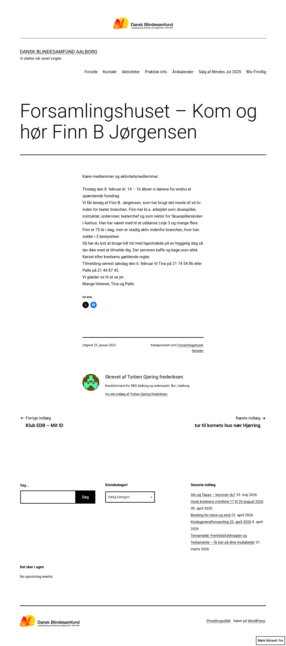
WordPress (256, 621)
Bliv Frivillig (256, 71)
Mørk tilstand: (270, 640)
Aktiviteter (131, 71)
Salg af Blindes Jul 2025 (220, 71)
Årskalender (182, 71)
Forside (91, 71)
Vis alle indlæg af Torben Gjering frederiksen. (136, 394)
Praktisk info (156, 71)
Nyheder (198, 351)
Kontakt (110, 71)
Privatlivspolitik (218, 621)
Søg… (24, 485)
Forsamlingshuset (190, 345)
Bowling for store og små (210, 515)
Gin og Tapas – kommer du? (213, 495)
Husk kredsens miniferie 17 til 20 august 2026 (227, 501)
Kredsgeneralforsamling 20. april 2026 (221, 522)
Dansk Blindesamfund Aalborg (58, 51)
